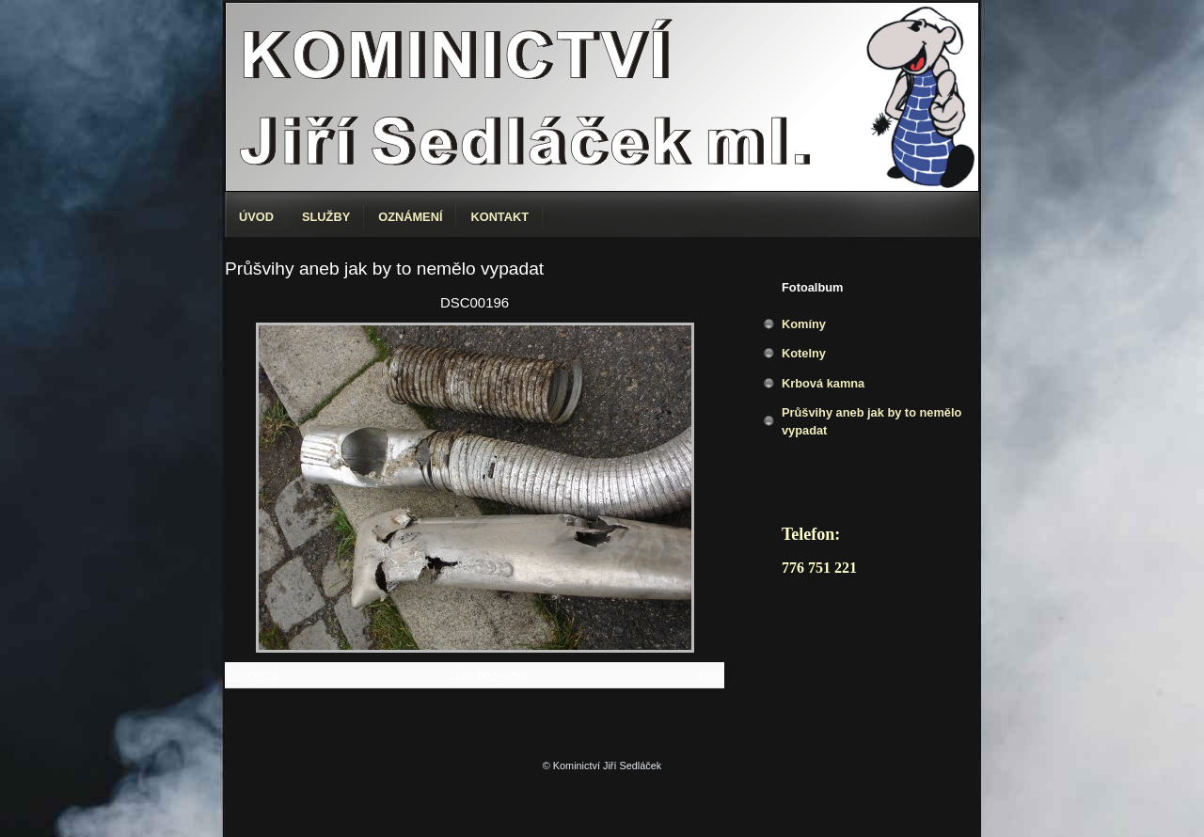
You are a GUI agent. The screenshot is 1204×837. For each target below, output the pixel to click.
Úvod (256, 217)
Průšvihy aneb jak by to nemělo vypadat (871, 421)
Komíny (804, 324)
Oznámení (410, 217)
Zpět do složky (488, 675)
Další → (720, 675)
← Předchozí (242, 675)
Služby (326, 217)
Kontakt (499, 217)
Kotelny (804, 353)
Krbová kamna (823, 383)
